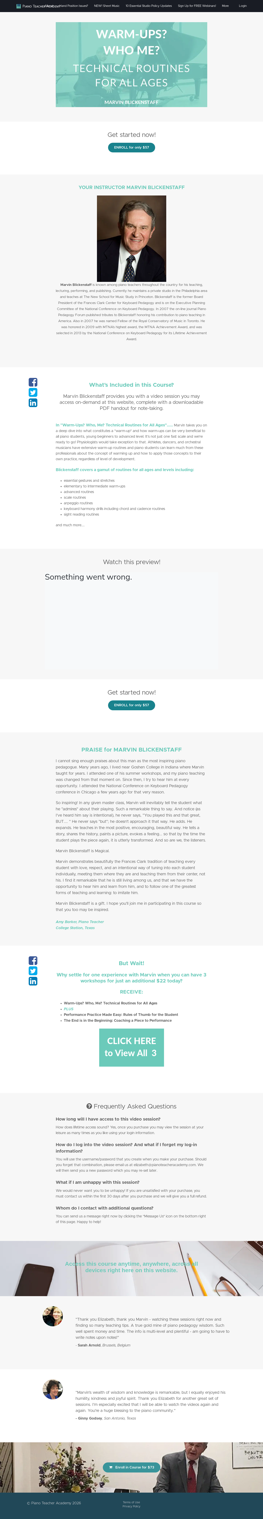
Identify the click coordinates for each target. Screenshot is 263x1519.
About (49, 5)
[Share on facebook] (33, 385)
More (226, 5)
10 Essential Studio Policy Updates (149, 5)
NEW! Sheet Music (107, 5)
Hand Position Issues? (73, 5)
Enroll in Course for (131, 1467)
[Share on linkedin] (33, 405)
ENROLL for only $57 (131, 147)
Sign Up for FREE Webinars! (197, 5)
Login (243, 5)
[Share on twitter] (33, 395)
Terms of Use (131, 1502)
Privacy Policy (131, 1506)
